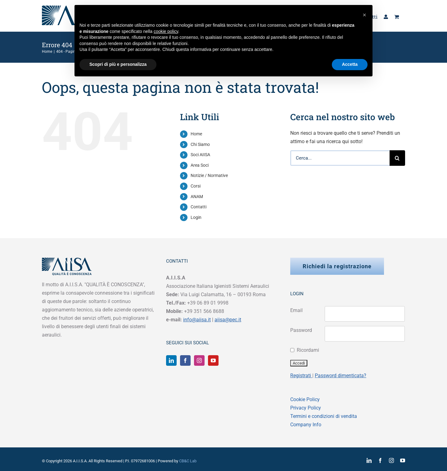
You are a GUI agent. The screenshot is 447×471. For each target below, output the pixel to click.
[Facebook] (185, 360)
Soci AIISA (200, 154)
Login (196, 217)
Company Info (305, 425)
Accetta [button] (350, 64)
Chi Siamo (200, 144)
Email (296, 310)
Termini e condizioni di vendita (323, 416)
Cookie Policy (305, 399)
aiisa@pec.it (227, 320)
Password (301, 330)
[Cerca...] (340, 158)
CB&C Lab (187, 461)
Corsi (196, 185)
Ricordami (308, 350)
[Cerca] (397, 158)
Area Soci (200, 165)
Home (196, 133)
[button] (364, 15)
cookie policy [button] (166, 31)
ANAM (197, 196)
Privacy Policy (305, 408)
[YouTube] (213, 360)
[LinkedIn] (171, 360)
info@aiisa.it (197, 320)
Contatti (198, 206)
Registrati (301, 375)
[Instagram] (199, 360)
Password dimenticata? (340, 375)
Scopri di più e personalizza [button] (118, 64)
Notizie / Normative (209, 175)
